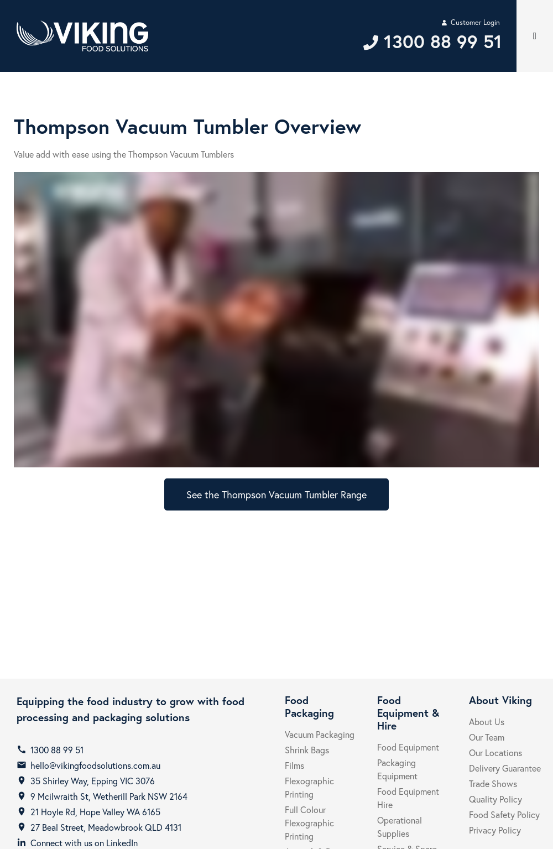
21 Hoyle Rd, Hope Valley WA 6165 (95, 811)
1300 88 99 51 (57, 750)
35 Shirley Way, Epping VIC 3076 (92, 781)
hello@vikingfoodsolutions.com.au (95, 765)
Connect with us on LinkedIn (84, 842)
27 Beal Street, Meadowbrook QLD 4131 (105, 827)
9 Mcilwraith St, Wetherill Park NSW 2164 (108, 796)
